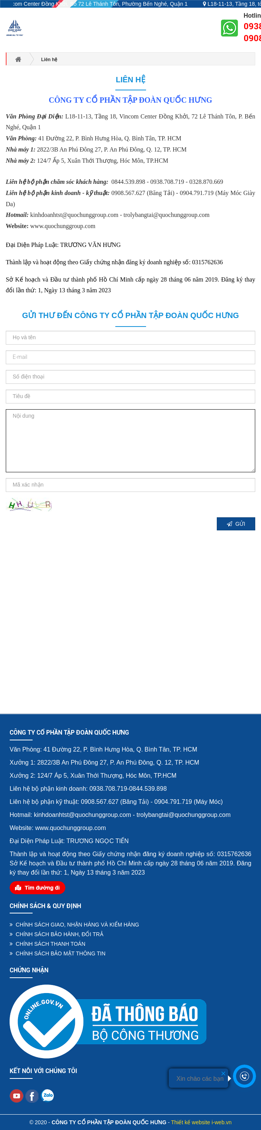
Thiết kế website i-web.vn (201, 1122)
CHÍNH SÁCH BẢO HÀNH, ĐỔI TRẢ (56, 934)
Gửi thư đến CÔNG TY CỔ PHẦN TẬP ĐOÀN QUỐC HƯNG (130, 315)
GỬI (236, 524)
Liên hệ (130, 79)
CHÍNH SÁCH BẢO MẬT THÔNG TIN (57, 953)
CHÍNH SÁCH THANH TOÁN (47, 944)
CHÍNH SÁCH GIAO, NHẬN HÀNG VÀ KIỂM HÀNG (74, 925)
